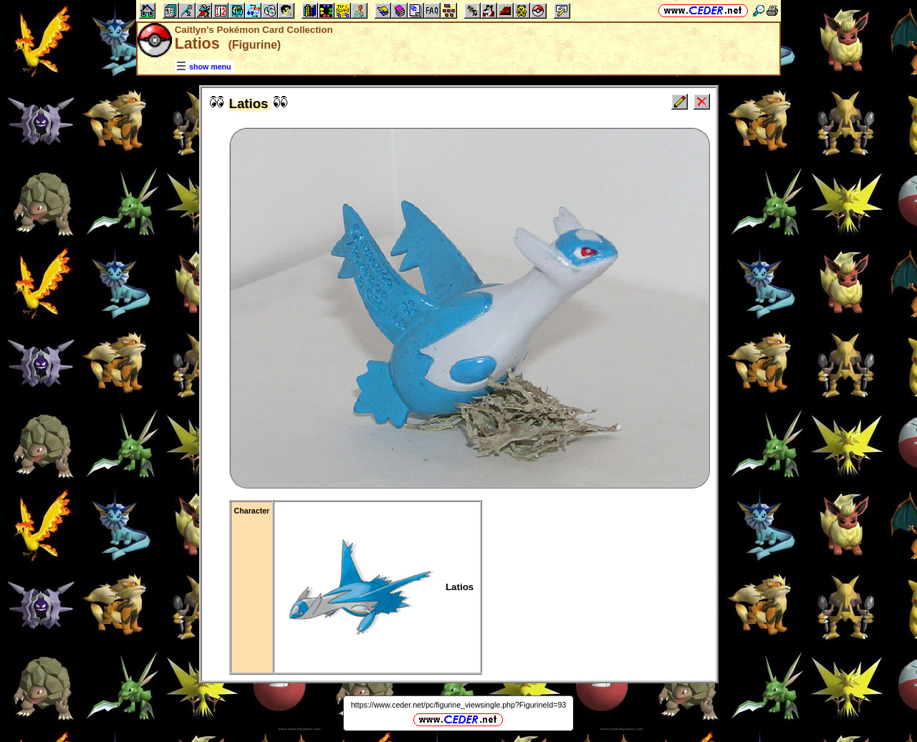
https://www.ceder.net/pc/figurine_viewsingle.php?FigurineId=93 (459, 704)
